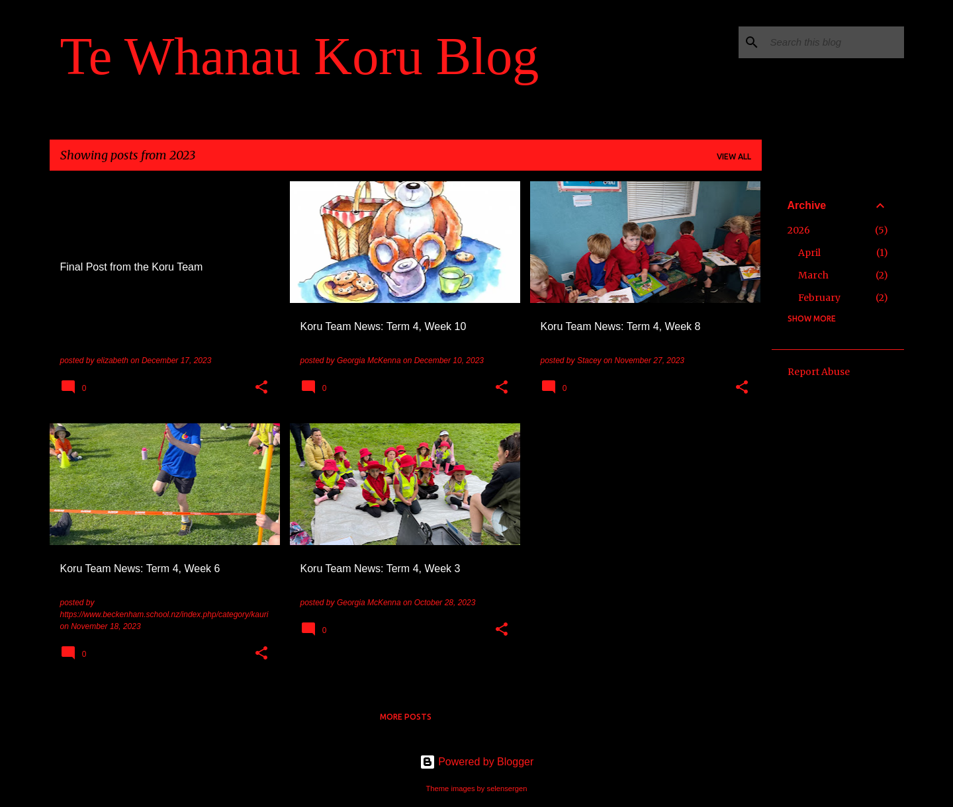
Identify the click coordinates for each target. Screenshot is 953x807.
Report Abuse (819, 372)
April (809, 253)
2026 (799, 230)
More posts (405, 716)
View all (734, 156)
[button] (261, 388)
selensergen (507, 788)
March (813, 275)
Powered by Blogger (477, 761)
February (819, 298)
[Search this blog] (834, 42)
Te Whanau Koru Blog (299, 56)
